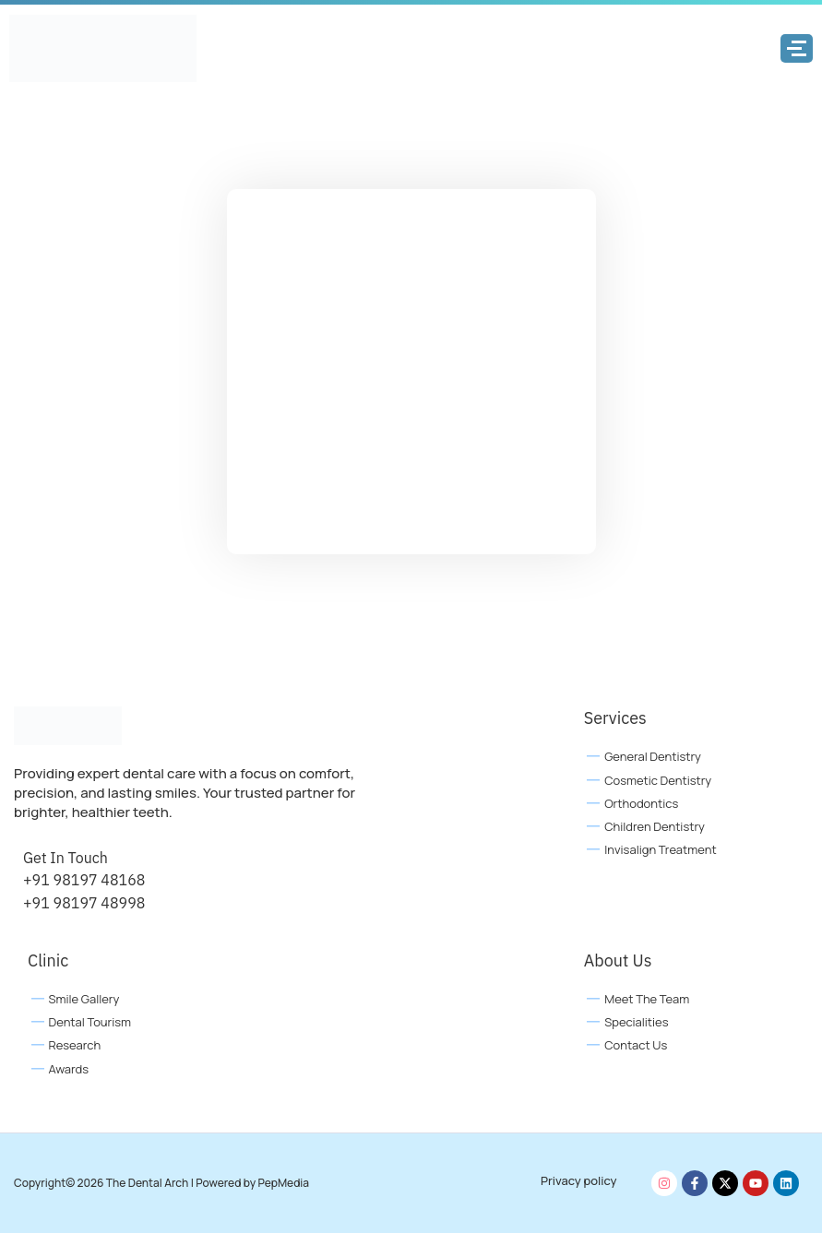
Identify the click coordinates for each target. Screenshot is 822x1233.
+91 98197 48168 (84, 880)
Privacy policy (579, 1180)
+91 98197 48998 (84, 903)
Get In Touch (65, 857)
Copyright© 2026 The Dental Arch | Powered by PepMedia (161, 1183)
